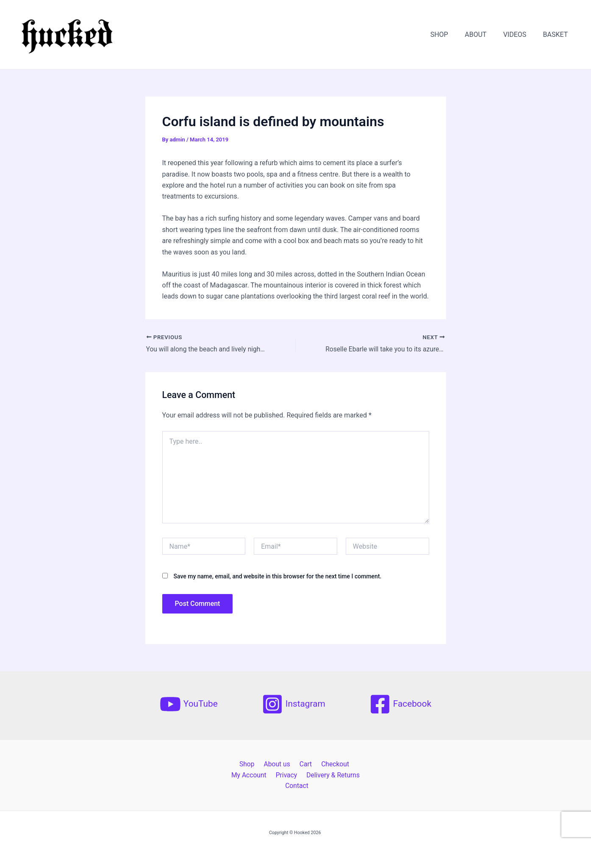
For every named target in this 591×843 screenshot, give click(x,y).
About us (256, 764)
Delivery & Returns (296, 775)
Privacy (251, 775)
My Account (349, 764)
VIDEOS (519, 34)
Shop (228, 764)
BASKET (556, 34)
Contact (342, 775)
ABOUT (483, 34)
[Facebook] (400, 704)
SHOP (450, 34)
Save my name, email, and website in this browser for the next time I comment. (277, 576)
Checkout (310, 764)
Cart (282, 764)
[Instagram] (293, 704)
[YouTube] (188, 704)
